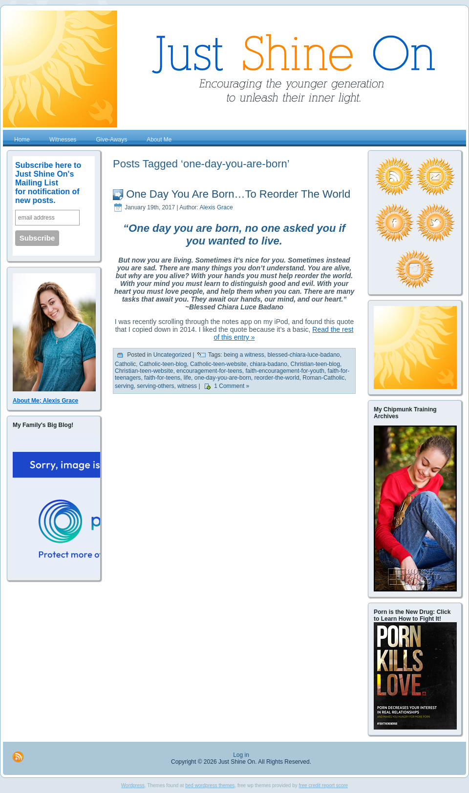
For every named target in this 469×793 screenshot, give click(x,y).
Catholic (125, 364)
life (187, 377)
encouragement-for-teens (209, 370)
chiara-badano (268, 364)
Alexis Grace (216, 207)
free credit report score (323, 785)
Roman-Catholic (323, 377)
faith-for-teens (162, 377)
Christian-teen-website (144, 370)
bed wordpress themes (209, 785)
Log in (241, 755)
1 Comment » (231, 386)
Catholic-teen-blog (163, 364)
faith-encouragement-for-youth (284, 370)
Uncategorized (172, 355)
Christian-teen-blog (315, 364)
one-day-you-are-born (222, 377)
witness (187, 386)
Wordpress (133, 785)
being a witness (244, 355)
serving (124, 386)
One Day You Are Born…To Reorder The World (238, 194)
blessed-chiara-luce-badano (303, 355)
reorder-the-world (277, 377)
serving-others (155, 386)
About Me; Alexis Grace (45, 400)
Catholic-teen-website (218, 364)
